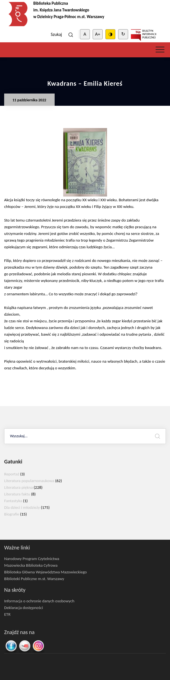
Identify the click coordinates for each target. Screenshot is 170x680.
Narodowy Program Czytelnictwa (31, 558)
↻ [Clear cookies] (123, 34)
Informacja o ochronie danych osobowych (39, 600)
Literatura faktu (17, 494)
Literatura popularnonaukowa (29, 480)
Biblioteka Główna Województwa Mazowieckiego (45, 572)
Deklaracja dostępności (23, 607)
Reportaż (11, 474)
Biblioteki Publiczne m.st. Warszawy (34, 578)
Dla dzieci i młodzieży (22, 507)
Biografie (11, 514)
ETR (7, 614)
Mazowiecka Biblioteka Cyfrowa (30, 565)
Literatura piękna (18, 487)
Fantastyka (13, 500)
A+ (97, 34)
